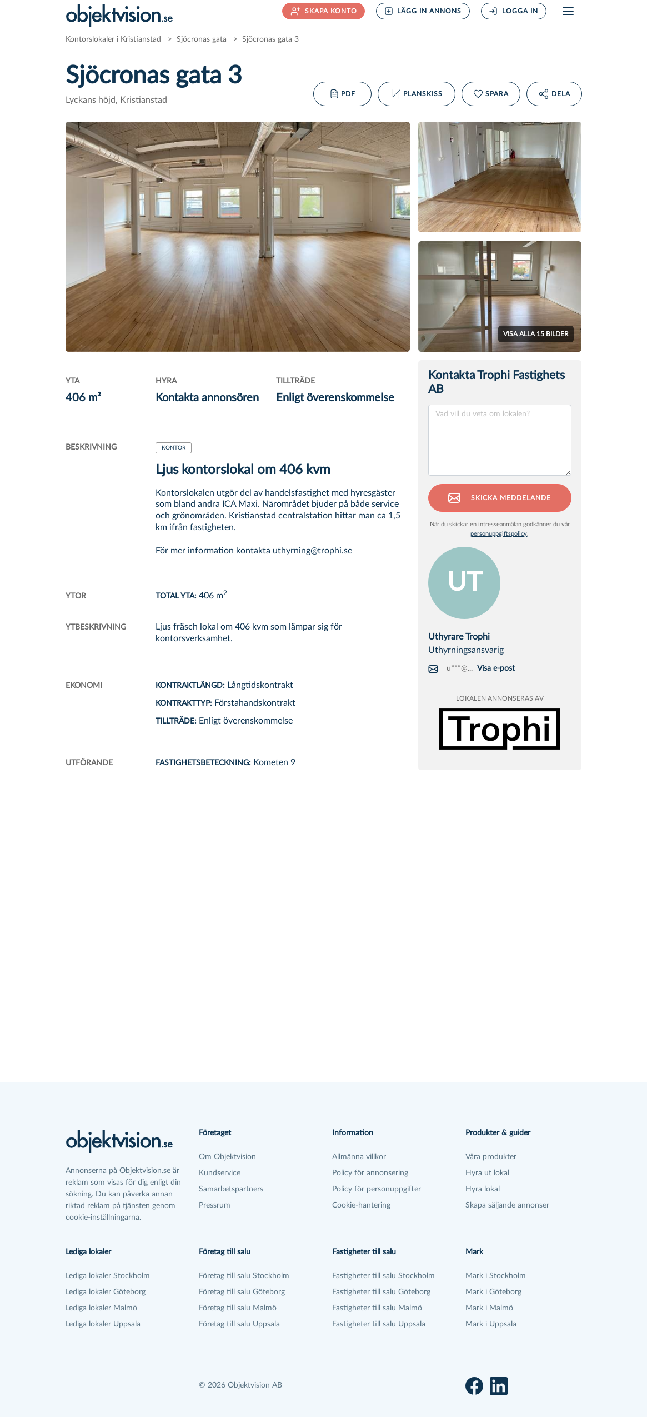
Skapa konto (323, 11)
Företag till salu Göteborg (242, 1292)
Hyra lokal (482, 1189)
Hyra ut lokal (487, 1173)
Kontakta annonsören (207, 397)
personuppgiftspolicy (498, 534)
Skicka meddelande (499, 498)
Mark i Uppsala (490, 1324)
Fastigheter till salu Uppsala (378, 1324)
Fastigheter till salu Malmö (377, 1308)
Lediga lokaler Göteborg (106, 1292)
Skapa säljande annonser (507, 1205)
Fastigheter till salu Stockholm (383, 1276)
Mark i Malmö (489, 1308)
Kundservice (219, 1173)
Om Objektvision (227, 1157)
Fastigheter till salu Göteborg (381, 1292)
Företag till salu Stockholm (244, 1276)
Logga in (513, 11)
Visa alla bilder (536, 334)
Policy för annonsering (370, 1173)
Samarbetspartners (231, 1189)
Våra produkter (490, 1157)
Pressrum (214, 1205)
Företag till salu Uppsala (239, 1324)
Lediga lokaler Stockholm (108, 1276)
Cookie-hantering (361, 1205)
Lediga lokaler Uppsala (103, 1324)
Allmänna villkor (359, 1157)
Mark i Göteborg (493, 1292)
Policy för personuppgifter (376, 1189)
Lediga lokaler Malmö (101, 1308)
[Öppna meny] (568, 11)
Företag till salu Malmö (238, 1308)
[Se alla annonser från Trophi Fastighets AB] (499, 728)
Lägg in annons (423, 11)
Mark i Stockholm (495, 1276)
